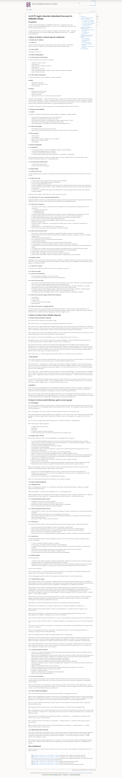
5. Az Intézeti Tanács (86, 25)
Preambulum (83, 16)
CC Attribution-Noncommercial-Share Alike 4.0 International (80, 772)
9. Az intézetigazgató (86, 38)
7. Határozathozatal (85, 32)
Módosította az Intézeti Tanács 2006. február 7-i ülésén (45, 761)
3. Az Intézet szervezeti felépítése (88, 23)
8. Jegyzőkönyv (84, 33)
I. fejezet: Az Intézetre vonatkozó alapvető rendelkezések (87, 18)
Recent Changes (93, 5)
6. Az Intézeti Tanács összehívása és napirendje (88, 30)
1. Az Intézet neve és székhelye (88, 20)
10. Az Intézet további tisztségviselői (86, 41)
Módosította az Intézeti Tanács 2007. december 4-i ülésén (46, 756)
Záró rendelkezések (84, 48)
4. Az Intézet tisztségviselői (87, 24)
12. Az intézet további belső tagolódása (87, 44)
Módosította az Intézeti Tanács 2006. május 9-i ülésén (45, 758)
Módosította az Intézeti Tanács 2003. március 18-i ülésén (46, 764)
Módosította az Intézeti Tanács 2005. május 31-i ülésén (45, 762)
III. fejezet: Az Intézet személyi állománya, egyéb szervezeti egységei (87, 36)
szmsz (30, 9)
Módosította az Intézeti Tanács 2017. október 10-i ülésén (46, 755)
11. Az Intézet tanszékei (86, 42)
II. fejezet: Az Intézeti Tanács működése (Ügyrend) (86, 28)
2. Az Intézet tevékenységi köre (88, 21)
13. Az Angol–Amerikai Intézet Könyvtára (88, 47)
